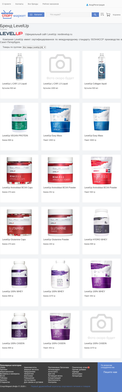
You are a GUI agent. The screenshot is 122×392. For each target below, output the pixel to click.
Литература (77, 376)
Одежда (75, 372)
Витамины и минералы (10, 374)
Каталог (38, 14)
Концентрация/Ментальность (54, 379)
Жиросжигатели (7, 372)
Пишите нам (110, 372)
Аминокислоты (30, 367)
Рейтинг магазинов (51, 4)
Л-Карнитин (5, 382)
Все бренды (33, 4)
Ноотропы (52, 382)
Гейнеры (3, 378)
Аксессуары (77, 374)
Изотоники (28, 376)
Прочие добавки (79, 369)
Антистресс (53, 372)
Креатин (3, 380)
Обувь (2, 367)
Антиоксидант (54, 369)
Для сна (51, 374)
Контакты (19, 4)
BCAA (2, 376)
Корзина (116, 15)
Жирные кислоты (31, 369)
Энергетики (29, 374)
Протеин (3, 369)
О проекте (6, 4)
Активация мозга (55, 376)
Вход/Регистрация (96, 5)
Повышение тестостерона (29, 379)
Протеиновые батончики (58, 367)
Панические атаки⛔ (81, 367)
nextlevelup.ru (64, 34)
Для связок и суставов (33, 382)
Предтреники (29, 372)
